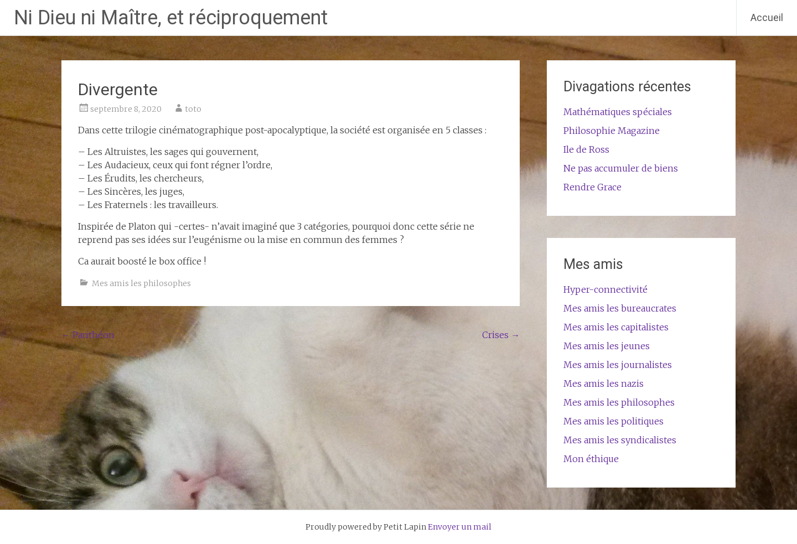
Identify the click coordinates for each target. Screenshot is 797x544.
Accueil (767, 17)
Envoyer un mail (459, 527)
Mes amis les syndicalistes (619, 439)
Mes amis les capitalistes (616, 327)
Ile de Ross (586, 149)
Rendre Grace (592, 187)
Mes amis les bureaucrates (619, 308)
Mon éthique (591, 458)
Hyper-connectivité (605, 289)
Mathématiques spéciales (617, 111)
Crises (501, 334)
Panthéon (88, 334)
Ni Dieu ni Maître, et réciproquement (171, 17)
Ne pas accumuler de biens (620, 168)
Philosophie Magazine (611, 130)
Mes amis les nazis (603, 383)
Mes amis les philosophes (141, 283)
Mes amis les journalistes (617, 364)
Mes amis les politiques (613, 421)
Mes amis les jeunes (606, 345)
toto (193, 109)
